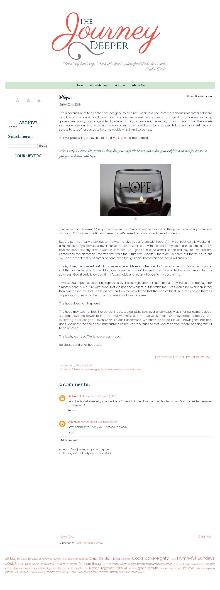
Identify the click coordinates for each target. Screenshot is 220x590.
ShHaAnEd (74, 396)
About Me (138, 86)
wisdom (114, 572)
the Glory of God (82, 572)
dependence (13, 568)
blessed (167, 564)
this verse (122, 137)
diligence (51, 568)
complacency (198, 563)
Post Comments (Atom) (89, 543)
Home (79, 86)
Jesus (11, 563)
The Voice (112, 564)
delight (210, 564)
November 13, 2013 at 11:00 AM (99, 421)
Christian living (109, 558)
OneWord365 (48, 564)
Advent (57, 558)
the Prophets (134, 369)
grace (142, 568)
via (135, 218)
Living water (31, 564)
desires (25, 568)
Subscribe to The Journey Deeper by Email (183, 357)
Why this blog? (98, 86)
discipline (78, 568)
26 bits (10, 558)
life (184, 568)
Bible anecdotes (78, 558)
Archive (120, 86)
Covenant (126, 558)
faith (119, 568)
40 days (22, 558)
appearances (154, 564)
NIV (76, 233)
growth (152, 568)
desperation (38, 568)
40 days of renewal (40, 558)
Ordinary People (67, 564)
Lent (20, 563)
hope (103, 369)
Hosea (173, 559)
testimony (53, 572)
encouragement (104, 568)
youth (141, 572)
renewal (24, 572)
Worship (124, 564)
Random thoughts (117, 369)
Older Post (204, 536)
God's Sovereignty (90, 369)
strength (42, 572)
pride (16, 572)
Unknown (74, 421)
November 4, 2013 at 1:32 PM (99, 396)
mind (205, 568)
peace (211, 568)
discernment (64, 568)
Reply (71, 410)
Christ (93, 558)
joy (180, 568)
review (33, 572)
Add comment (69, 440)
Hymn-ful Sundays (196, 558)
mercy (198, 568)
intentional (171, 568)
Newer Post (67, 536)
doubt (88, 568)
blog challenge (181, 563)
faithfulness (73, 369)
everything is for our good (77, 320)
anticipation (138, 564)
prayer (9, 572)
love (191, 568)
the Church (65, 572)
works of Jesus (128, 572)
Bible (64, 559)
